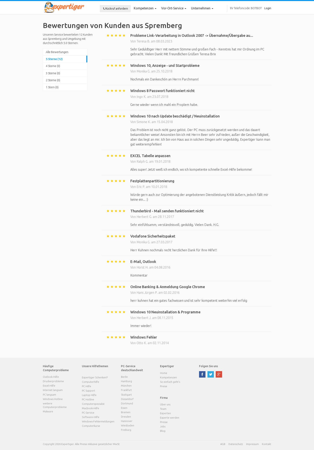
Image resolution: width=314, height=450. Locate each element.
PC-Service (88, 412)
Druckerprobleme (53, 381)
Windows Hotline (53, 399)
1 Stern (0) (52, 87)
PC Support (88, 390)
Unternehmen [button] (202, 8)
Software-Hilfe (90, 417)
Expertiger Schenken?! (95, 377)
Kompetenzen (145, 8)
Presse (164, 422)
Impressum (252, 444)
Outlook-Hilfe (51, 376)
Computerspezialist (93, 403)
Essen (124, 407)
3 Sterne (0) (53, 73)
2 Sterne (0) (53, 80)
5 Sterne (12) (54, 59)
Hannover (126, 421)
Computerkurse (91, 425)
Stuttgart (126, 394)
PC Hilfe (86, 386)
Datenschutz (235, 444)
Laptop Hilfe (89, 395)
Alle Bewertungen (57, 52)
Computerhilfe (90, 381)
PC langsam (49, 394)
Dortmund (127, 403)
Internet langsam (53, 390)
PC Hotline (88, 399)
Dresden (126, 416)
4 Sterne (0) (53, 66)
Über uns (165, 404)
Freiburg (126, 429)
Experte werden (169, 417)
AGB (222, 444)
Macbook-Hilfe (90, 408)
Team (163, 408)
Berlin (124, 376)
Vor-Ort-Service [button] (173, 8)
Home (163, 373)
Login (267, 8)
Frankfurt (126, 390)
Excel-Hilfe (49, 385)
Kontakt (266, 444)
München (126, 385)
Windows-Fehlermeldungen (98, 421)
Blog (162, 430)
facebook (202, 374)
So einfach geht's (170, 381)
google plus (219, 374)
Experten (165, 413)
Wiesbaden (127, 425)
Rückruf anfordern (115, 8)
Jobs (162, 426)
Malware (48, 411)
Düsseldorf (127, 399)
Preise (163, 386)
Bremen (125, 412)
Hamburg (126, 381)
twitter (210, 374)
